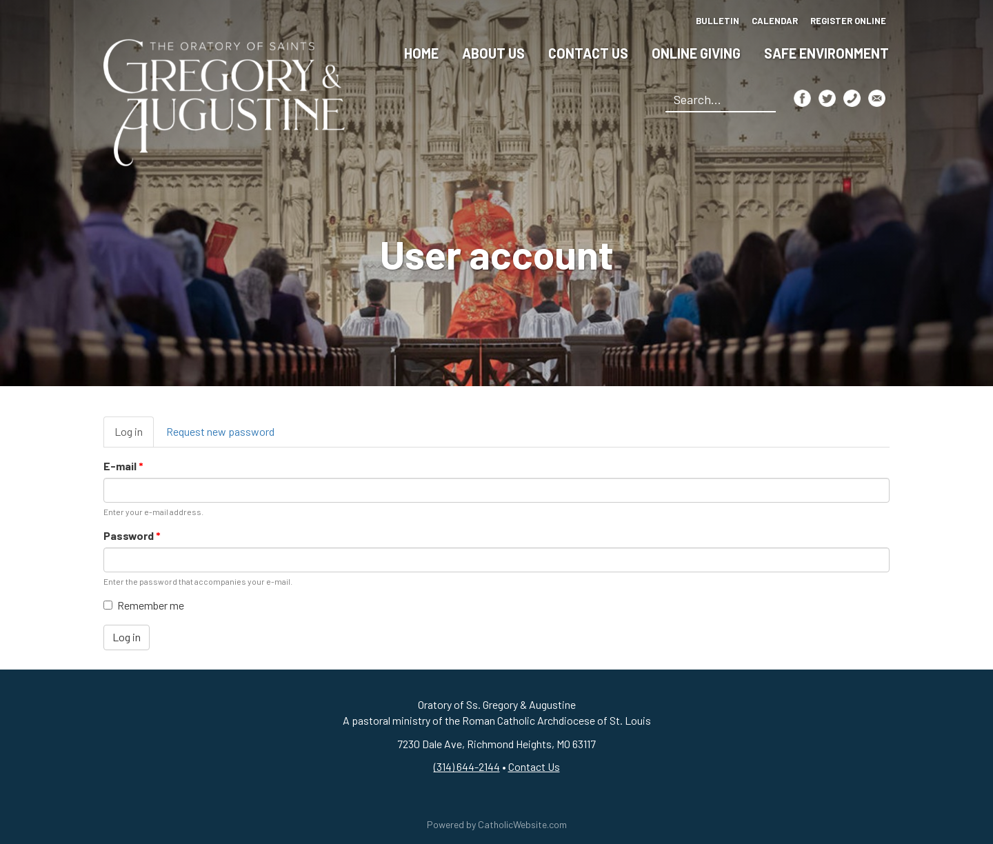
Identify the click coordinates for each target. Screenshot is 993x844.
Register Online (848, 20)
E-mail (123, 465)
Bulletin (717, 20)
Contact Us (588, 53)
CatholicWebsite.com (522, 824)
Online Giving (696, 53)
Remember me (143, 605)
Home (421, 53)
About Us (493, 53)
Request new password (220, 431)
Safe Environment (826, 53)
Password (132, 535)
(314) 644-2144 (467, 766)
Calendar (775, 20)
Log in (134, 436)
